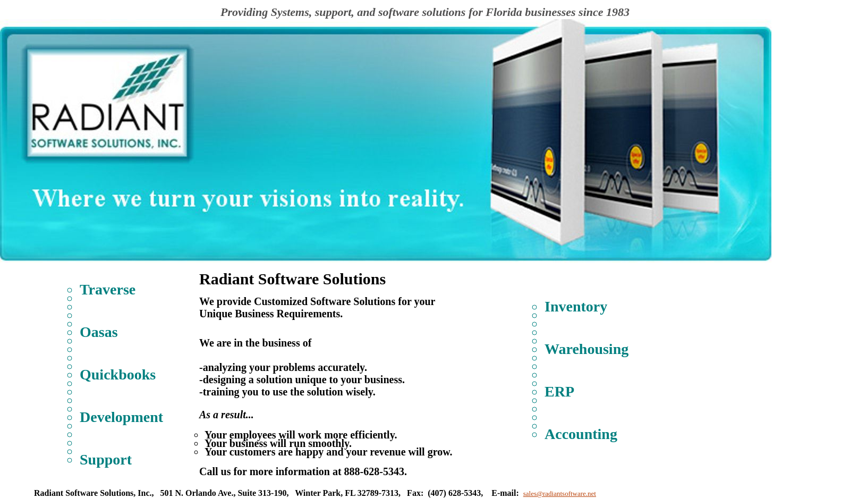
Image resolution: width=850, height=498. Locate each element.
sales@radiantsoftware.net (559, 493)
